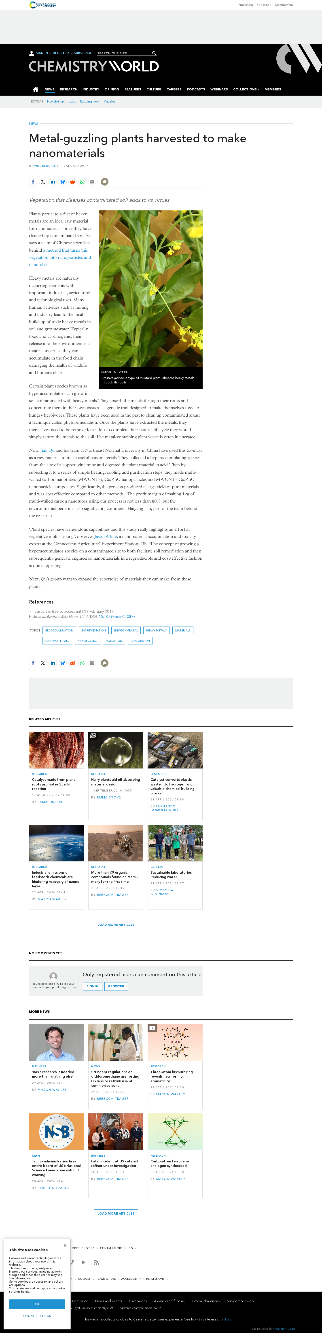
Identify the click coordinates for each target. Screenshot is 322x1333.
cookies (225, 1319)
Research (39, 774)
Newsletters (56, 101)
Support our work (240, 1301)
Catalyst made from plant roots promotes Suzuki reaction (53, 784)
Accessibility (131, 1278)
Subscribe (83, 53)
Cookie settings (37, 1316)
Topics (75, 1248)
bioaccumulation (59, 630)
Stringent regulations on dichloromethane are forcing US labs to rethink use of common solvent (115, 1079)
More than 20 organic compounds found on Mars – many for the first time (114, 877)
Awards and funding (169, 1301)
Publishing (246, 5)
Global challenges (206, 1301)
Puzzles (109, 101)
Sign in (93, 986)
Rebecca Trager (113, 895)
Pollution (114, 640)
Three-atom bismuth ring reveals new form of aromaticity (171, 1076)
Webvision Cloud (284, 1328)
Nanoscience (87, 640)
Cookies (84, 1278)
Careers (156, 867)
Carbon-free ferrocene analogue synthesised (169, 1163)
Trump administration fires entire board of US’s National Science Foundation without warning (56, 1168)
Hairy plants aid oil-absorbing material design (115, 781)
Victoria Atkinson (162, 892)
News (33, 124)
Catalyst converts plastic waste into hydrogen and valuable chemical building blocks (172, 786)
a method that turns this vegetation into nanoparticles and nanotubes (60, 257)
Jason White (106, 536)
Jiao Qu (47, 450)
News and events (108, 1301)
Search (154, 53)
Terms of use (106, 1278)
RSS (130, 1248)
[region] (37, 1284)
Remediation (140, 640)
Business (39, 1066)
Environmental (126, 630)
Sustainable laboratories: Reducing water (171, 874)
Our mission (79, 1301)
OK (37, 1304)
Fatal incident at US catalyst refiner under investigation (114, 1163)
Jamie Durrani (51, 802)
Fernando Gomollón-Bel (164, 808)
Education (264, 5)
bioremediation (94, 630)
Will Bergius (45, 165)
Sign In (42, 53)
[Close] (65, 1245)
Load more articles (115, 925)
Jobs (72, 101)
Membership (284, 5)
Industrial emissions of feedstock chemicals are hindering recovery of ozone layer (55, 879)
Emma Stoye (109, 797)
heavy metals (156, 630)
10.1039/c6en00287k (117, 616)
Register (61, 53)
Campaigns (138, 1301)
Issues (90, 1248)
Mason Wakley (52, 899)
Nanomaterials (57, 640)
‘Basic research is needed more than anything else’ (53, 1074)
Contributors (111, 1248)
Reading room (90, 101)
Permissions (155, 1278)
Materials (183, 630)
